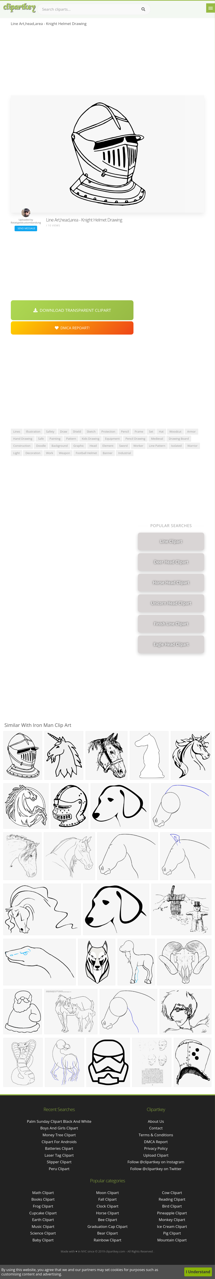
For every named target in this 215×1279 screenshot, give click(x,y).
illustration (33, 431)
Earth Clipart (43, 1219)
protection (108, 431)
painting (54, 439)
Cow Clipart (172, 1192)
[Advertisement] (107, 62)
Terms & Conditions (156, 1134)
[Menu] (210, 8)
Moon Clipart (107, 1192)
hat (161, 431)
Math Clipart (43, 1192)
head (93, 446)
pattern (71, 439)
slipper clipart (59, 1161)
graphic (78, 446)
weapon (64, 453)
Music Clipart (43, 1226)
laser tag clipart (59, 1155)
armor (191, 431)
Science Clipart (43, 1233)
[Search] (143, 9)
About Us (156, 1121)
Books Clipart (43, 1199)
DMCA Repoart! (72, 327)
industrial (124, 453)
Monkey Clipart (172, 1219)
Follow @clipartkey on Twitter (155, 1168)
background (59, 446)
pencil (125, 431)
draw (63, 431)
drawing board (179, 439)
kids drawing (90, 439)
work (49, 453)
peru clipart (59, 1168)
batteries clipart (59, 1148)
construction (21, 446)
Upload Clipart (156, 1155)
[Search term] (94, 9)
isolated (176, 446)
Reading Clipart (172, 1199)
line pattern (157, 446)
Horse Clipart (107, 1212)
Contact (156, 1128)
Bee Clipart (107, 1219)
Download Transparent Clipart (72, 310)
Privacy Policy (155, 1148)
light (16, 453)
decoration (32, 453)
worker (138, 446)
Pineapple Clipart (172, 1212)
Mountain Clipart (172, 1239)
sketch (91, 431)
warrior (192, 446)
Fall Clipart (107, 1199)
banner (107, 453)
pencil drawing (135, 439)
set (151, 431)
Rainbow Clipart (107, 1239)
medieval (157, 439)
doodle (41, 446)
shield (77, 431)
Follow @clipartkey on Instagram (155, 1161)
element (108, 446)
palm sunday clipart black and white (59, 1121)
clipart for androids (59, 1141)
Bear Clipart (107, 1233)
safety (50, 431)
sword (123, 446)
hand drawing (22, 439)
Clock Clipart (107, 1206)
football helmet (86, 453)
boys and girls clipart (59, 1128)
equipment (112, 439)
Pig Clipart (172, 1233)
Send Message (25, 228)
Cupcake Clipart (43, 1212)
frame (139, 431)
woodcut (175, 431)
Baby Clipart (43, 1239)
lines (16, 431)
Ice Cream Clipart (172, 1226)
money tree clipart (59, 1134)
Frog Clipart (43, 1206)
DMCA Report (156, 1141)
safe (41, 439)
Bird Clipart (172, 1206)
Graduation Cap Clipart (108, 1226)
